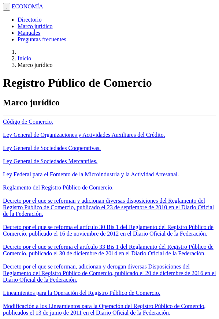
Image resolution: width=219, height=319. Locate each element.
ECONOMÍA (27, 6)
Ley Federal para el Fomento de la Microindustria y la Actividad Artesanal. (91, 174)
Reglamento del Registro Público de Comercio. (58, 187)
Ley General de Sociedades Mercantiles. (50, 161)
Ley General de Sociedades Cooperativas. (52, 148)
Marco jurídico (35, 26)
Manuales (29, 33)
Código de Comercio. (28, 122)
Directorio (30, 19)
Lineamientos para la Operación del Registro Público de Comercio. (81, 293)
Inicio (24, 58)
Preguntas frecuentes (42, 39)
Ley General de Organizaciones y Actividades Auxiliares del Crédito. (84, 135)
